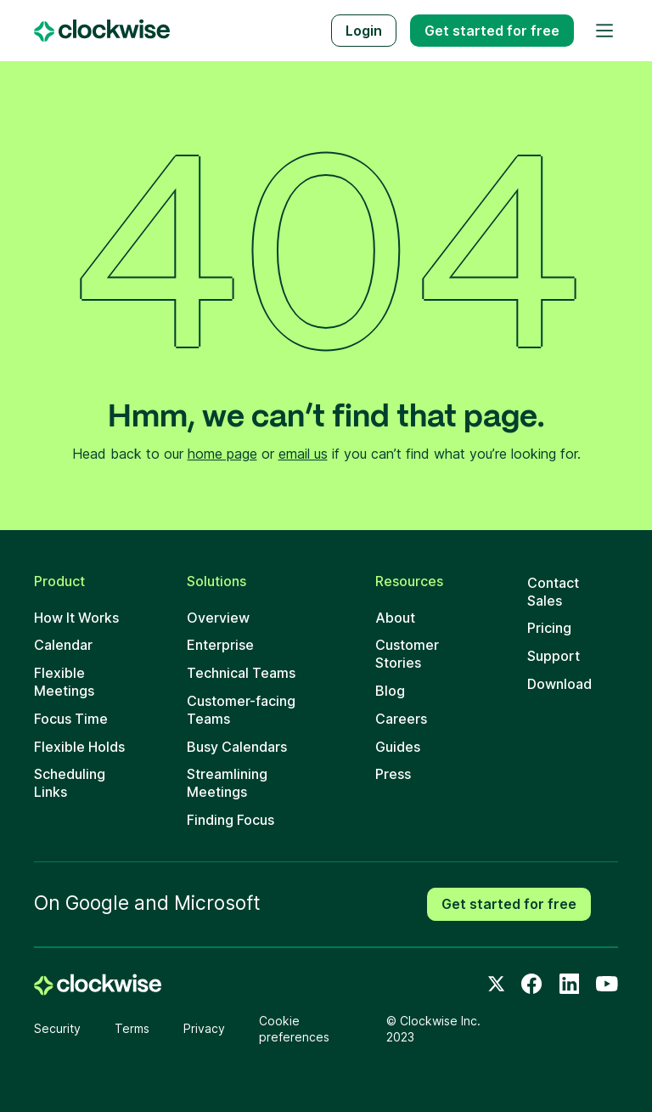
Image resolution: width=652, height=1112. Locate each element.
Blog (390, 690)
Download (559, 683)
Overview (218, 617)
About (395, 617)
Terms (132, 1028)
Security (57, 1028)
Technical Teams (241, 672)
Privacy (204, 1028)
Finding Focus (230, 819)
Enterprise (220, 644)
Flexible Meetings (64, 681)
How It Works (76, 617)
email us (303, 453)
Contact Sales (553, 591)
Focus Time (71, 718)
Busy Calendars (237, 746)
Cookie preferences (294, 1029)
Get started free (491, 30)
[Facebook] (531, 984)
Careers (401, 718)
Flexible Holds (79, 746)
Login (364, 30)
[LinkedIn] (569, 984)
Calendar (63, 644)
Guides (397, 746)
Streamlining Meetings (227, 782)
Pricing (549, 627)
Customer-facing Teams (241, 709)
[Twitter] (496, 984)
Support (553, 655)
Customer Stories (407, 653)
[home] (97, 985)
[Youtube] (607, 984)
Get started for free (508, 903)
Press (393, 773)
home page (222, 453)
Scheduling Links (69, 782)
